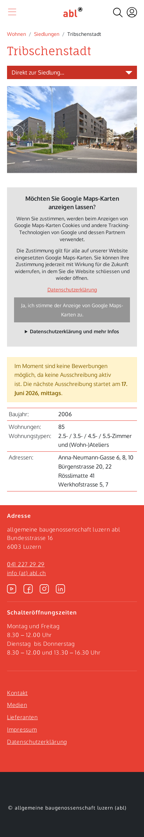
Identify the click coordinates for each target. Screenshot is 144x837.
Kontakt (17, 692)
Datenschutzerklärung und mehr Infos (74, 331)
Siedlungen (46, 34)
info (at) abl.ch (26, 573)
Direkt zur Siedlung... (38, 72)
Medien (17, 704)
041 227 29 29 (26, 564)
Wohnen (16, 34)
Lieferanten (22, 717)
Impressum (22, 729)
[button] (17, 132)
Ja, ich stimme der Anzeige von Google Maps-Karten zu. (72, 309)
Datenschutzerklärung (72, 289)
